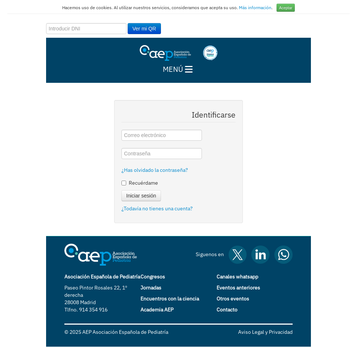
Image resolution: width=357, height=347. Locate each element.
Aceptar (285, 7)
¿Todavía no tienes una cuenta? (157, 208)
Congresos (152, 276)
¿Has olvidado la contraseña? (154, 170)
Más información (255, 7)
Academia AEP (156, 309)
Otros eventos (233, 298)
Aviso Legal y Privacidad (265, 332)
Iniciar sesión (141, 196)
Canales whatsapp (237, 276)
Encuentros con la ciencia (169, 298)
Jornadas (150, 287)
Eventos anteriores (238, 287)
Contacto (227, 309)
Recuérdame (139, 183)
